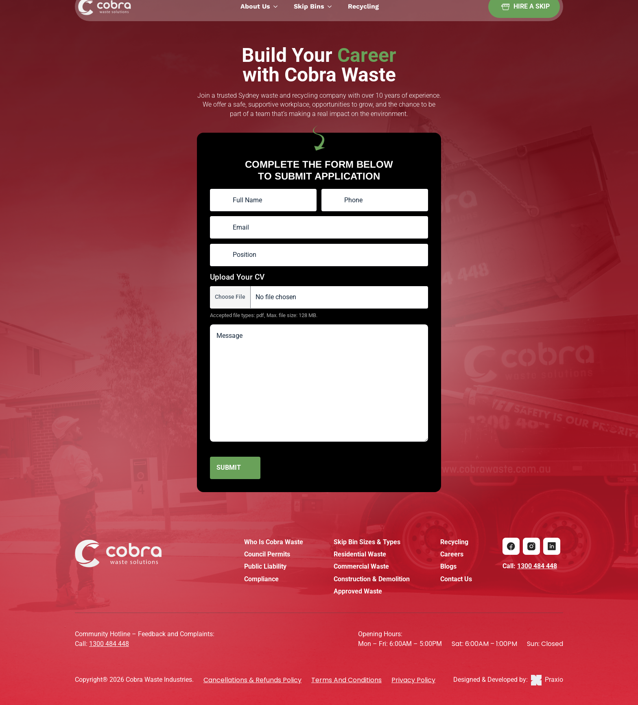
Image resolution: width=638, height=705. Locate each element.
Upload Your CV (237, 277)
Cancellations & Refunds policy (252, 680)
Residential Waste (360, 554)
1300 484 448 (537, 566)
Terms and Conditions (346, 680)
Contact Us (456, 579)
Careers (451, 554)
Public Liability (265, 566)
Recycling (454, 542)
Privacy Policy (413, 680)
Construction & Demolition (372, 579)
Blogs (448, 566)
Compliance (261, 579)
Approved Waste (358, 591)
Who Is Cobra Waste (273, 542)
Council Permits (267, 554)
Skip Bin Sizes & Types (367, 542)
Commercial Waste (361, 566)
